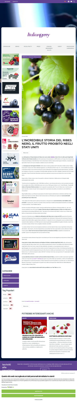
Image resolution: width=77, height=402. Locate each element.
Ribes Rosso (6, 305)
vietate (52, 157)
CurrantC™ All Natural (37, 258)
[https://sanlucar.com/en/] (10, 231)
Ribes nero (25, 152)
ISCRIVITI (44, 369)
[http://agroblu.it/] (10, 160)
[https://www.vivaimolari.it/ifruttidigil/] (10, 132)
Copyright (5, 308)
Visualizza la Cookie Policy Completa (10, 384)
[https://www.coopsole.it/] (10, 146)
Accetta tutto (38, 391)
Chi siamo (7, 1)
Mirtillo (4, 294)
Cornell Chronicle (29, 301)
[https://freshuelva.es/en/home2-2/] (10, 61)
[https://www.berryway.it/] (10, 117)
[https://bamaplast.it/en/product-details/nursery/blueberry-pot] (10, 203)
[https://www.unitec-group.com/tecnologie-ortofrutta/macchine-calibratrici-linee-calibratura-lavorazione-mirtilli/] (10, 89)
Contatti (15, 1)
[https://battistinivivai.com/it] (10, 174)
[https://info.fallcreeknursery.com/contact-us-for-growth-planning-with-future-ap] (10, 188)
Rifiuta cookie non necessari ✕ (68, 373)
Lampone (5, 298)
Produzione (6, 275)
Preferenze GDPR (38, 399)
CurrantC (37, 301)
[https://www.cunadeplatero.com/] (10, 245)
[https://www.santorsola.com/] (10, 259)
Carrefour (5, 301)
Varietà (5, 285)
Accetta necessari (38, 395)
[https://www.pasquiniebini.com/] (10, 75)
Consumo (6, 280)
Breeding (25, 57)
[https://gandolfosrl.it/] (10, 217)
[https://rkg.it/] (10, 103)
